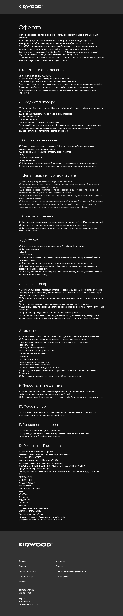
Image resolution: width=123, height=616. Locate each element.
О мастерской (62, 576)
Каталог (22, 566)
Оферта (59, 566)
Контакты (60, 561)
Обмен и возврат (26, 576)
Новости (22, 582)
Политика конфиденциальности (71, 571)
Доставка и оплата (27, 571)
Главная (22, 561)
